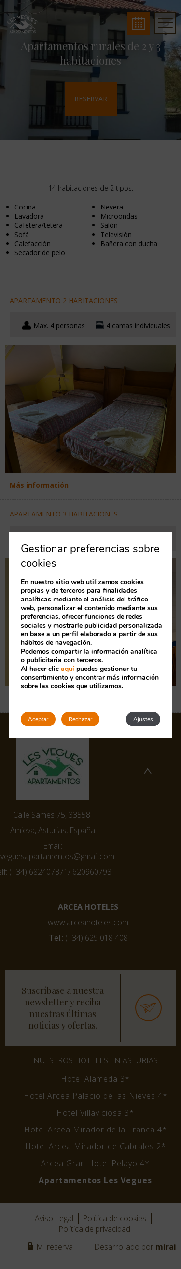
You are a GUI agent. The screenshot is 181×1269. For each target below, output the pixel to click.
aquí (67, 668)
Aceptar (38, 719)
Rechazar (80, 719)
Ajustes (143, 719)
